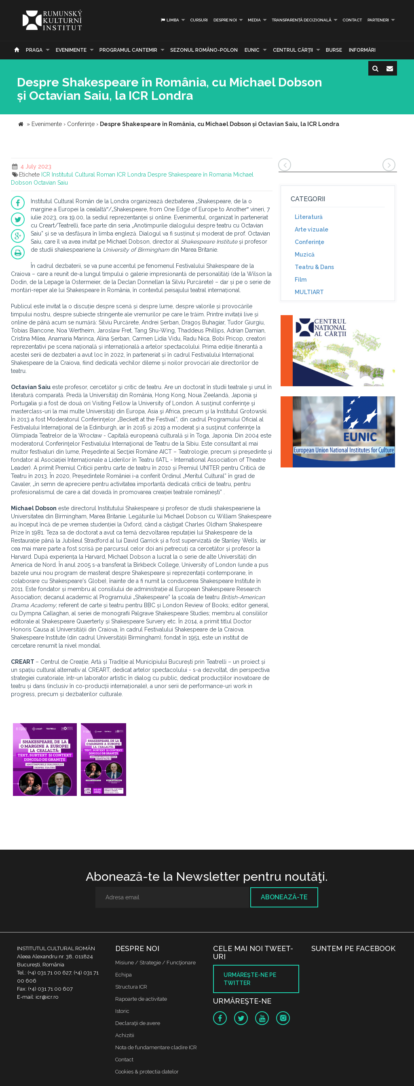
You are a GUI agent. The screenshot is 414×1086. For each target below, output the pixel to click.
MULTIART (309, 292)
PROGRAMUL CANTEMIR (128, 50)
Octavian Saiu (51, 182)
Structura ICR (131, 987)
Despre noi (225, 20)
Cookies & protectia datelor (147, 1072)
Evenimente (71, 50)
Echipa (123, 975)
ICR (45, 174)
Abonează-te (284, 897)
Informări (362, 50)
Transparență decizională (302, 20)
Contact (352, 20)
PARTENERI (378, 20)
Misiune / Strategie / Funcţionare (155, 963)
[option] (45, 760)
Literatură (309, 217)
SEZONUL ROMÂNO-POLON (204, 50)
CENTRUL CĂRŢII (293, 50)
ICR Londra (131, 174)
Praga (34, 50)
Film (300, 279)
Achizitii (124, 1035)
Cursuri (199, 20)
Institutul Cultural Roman (83, 174)
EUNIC (252, 50)
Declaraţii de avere (137, 1023)
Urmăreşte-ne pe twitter (250, 979)
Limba (169, 20)
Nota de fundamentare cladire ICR (156, 1047)
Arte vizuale (311, 229)
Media (254, 20)
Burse (334, 50)
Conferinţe (309, 242)
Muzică (305, 254)
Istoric (122, 1011)
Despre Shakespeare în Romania (190, 174)
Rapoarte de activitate (141, 999)
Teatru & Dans (314, 267)
